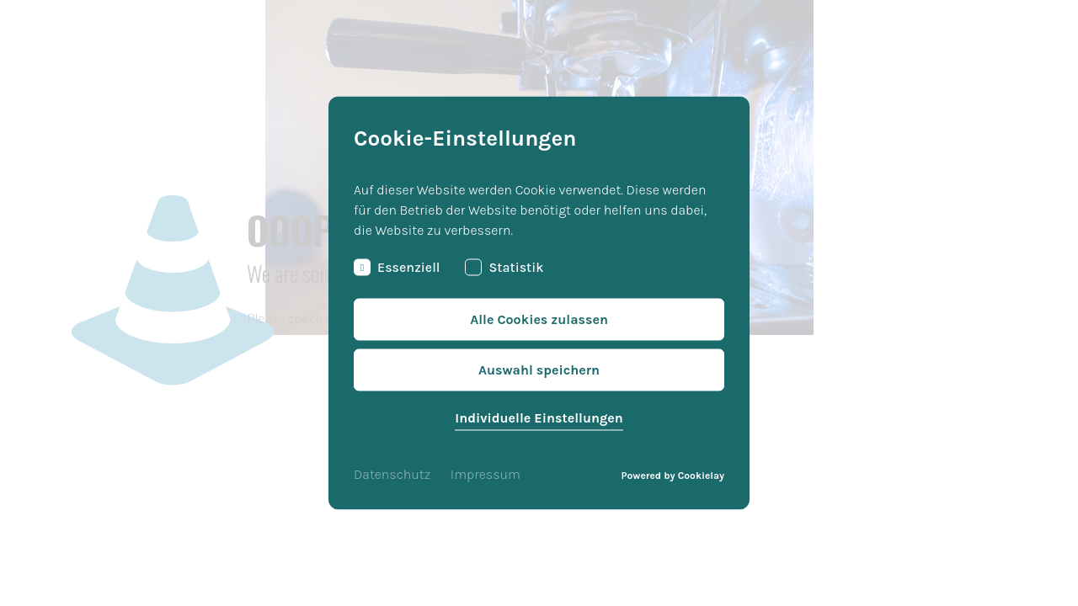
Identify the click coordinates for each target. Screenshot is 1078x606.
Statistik (504, 267)
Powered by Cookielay (673, 475)
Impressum (485, 474)
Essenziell (397, 267)
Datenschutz (392, 474)
